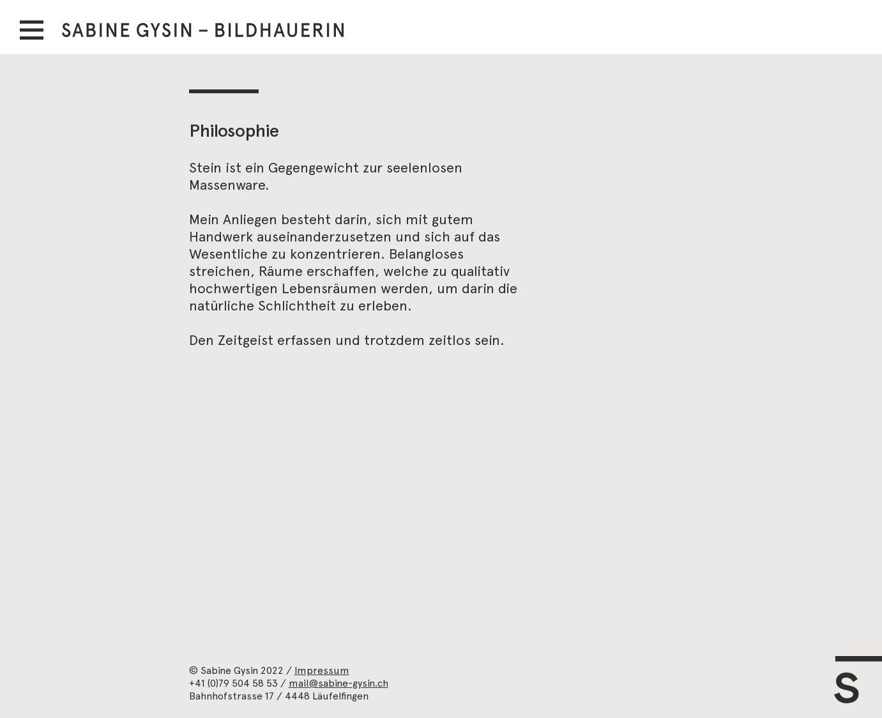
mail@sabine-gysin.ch (338, 683)
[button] (31, 30)
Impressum (321, 670)
